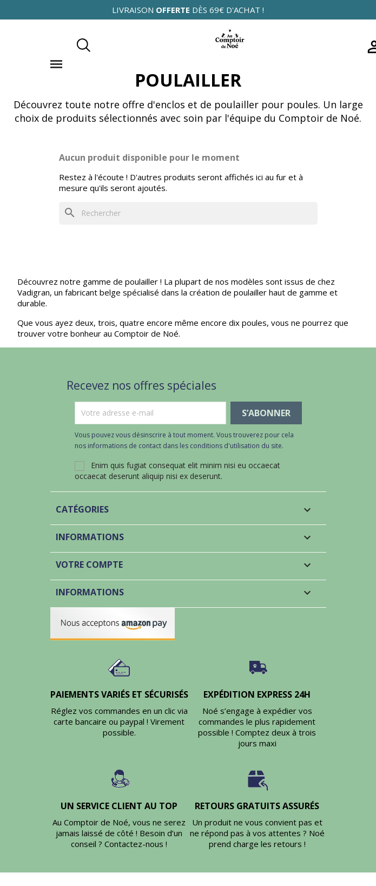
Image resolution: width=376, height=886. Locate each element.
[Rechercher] (188, 213)
